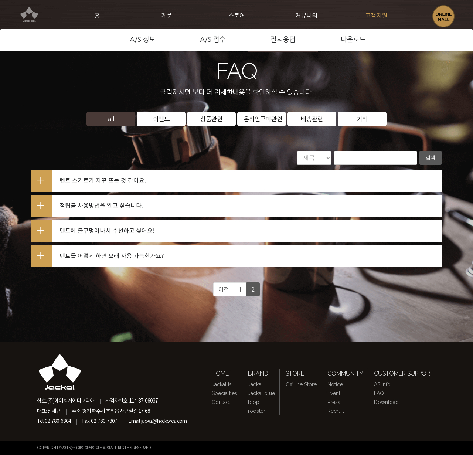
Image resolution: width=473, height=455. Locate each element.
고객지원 (376, 15)
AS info (382, 384)
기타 (362, 119)
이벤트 (161, 119)
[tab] (236, 181)
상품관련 (211, 119)
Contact (221, 402)
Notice (335, 384)
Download (386, 402)
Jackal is (222, 384)
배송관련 (312, 119)
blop (253, 402)
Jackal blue (261, 393)
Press (333, 402)
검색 (429, 158)
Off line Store (301, 384)
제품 (166, 15)
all (111, 119)
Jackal (255, 384)
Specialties (224, 393)
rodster (256, 411)
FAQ (379, 393)
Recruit (335, 411)
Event (333, 393)
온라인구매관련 (263, 119)
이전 (223, 289)
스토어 (236, 15)
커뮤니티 (306, 15)
